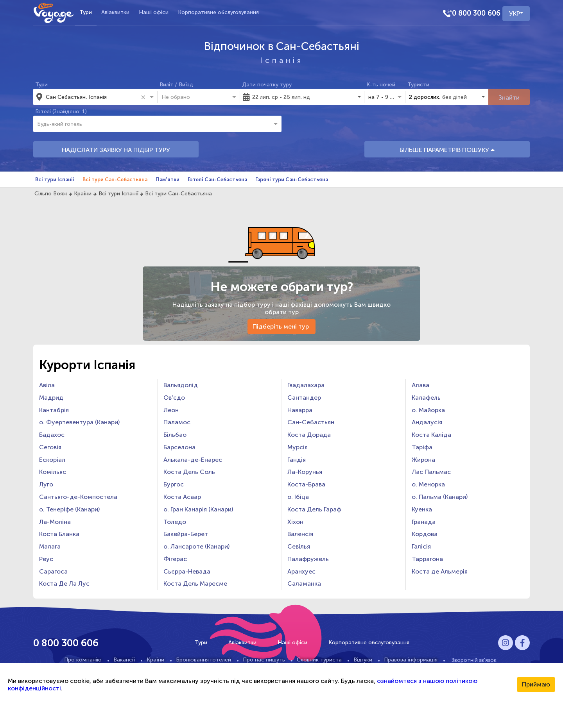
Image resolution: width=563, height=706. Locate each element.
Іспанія (281, 60)
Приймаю (536, 684)
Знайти (509, 97)
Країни (82, 193)
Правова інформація (410, 659)
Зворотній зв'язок (474, 660)
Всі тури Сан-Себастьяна (114, 179)
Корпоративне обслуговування (218, 12)
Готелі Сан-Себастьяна (217, 179)
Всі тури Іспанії (54, 179)
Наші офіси (154, 12)
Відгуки (362, 659)
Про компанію (83, 659)
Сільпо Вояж (50, 193)
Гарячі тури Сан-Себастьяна (291, 179)
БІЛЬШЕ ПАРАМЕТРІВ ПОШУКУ (447, 150)
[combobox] (92, 96)
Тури (85, 12)
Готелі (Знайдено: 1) (61, 111)
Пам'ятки (167, 179)
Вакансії (124, 659)
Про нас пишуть (264, 659)
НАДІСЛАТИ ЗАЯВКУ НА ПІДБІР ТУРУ (116, 150)
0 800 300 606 (476, 13)
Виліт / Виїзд (176, 84)
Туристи (418, 84)
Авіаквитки (115, 12)
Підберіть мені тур (281, 326)
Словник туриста (319, 659)
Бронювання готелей (203, 659)
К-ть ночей (380, 84)
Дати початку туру (267, 84)
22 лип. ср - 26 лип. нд (281, 97)
